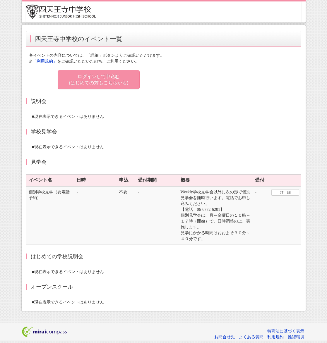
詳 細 (285, 192)
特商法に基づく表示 (285, 331)
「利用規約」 (44, 61)
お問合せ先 (224, 337)
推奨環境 (296, 337)
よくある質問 (251, 337)
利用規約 (275, 337)
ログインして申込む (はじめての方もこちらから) (99, 79)
